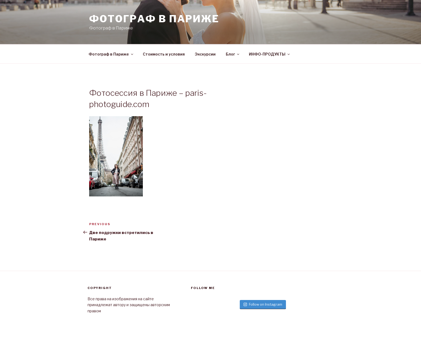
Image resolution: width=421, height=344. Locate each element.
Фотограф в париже (154, 19)
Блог (233, 54)
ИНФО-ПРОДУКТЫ (270, 54)
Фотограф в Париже (111, 54)
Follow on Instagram (263, 304)
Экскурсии (205, 54)
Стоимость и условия (164, 54)
